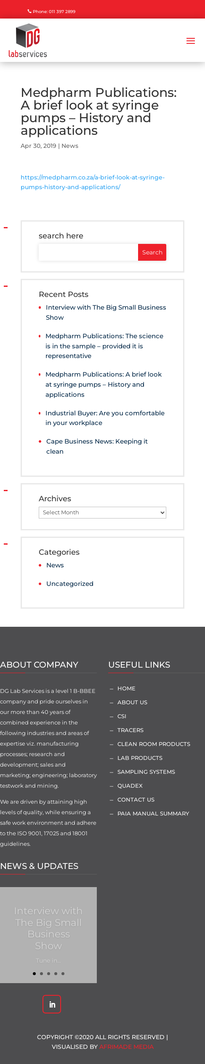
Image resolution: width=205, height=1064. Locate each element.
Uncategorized (69, 584)
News (69, 146)
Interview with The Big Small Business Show (106, 312)
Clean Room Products (153, 744)
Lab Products (139, 757)
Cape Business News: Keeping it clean (97, 446)
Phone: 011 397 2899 (54, 11)
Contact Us (135, 799)
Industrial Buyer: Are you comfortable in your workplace (105, 418)
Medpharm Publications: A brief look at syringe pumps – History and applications (103, 384)
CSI (121, 716)
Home (126, 688)
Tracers (130, 730)
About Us (132, 702)
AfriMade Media (126, 1047)
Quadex (130, 785)
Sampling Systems (146, 771)
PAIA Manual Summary (153, 813)
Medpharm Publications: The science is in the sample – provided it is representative (104, 346)
